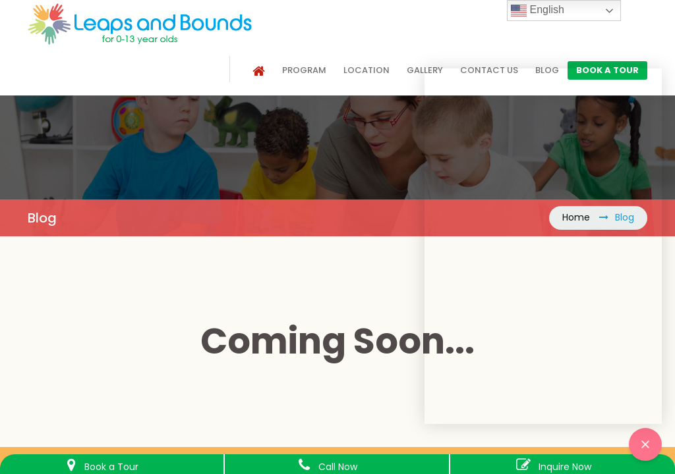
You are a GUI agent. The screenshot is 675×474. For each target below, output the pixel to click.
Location (366, 70)
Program (304, 70)
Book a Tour (111, 466)
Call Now (337, 466)
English (537, 10)
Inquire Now (565, 466)
